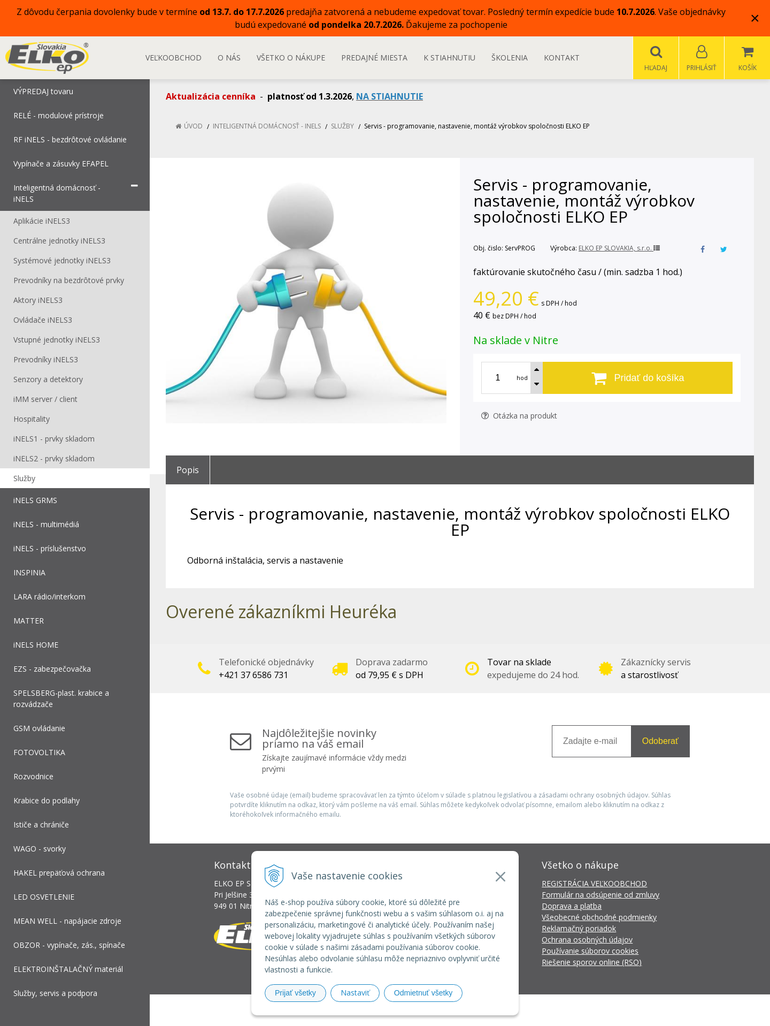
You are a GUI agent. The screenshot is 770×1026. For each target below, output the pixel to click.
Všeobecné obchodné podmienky (599, 918)
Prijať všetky (295, 993)
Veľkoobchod (173, 57)
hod (522, 378)
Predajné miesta (374, 57)
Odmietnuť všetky (423, 993)
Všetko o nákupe (291, 57)
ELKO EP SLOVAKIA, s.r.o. (619, 248)
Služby (342, 126)
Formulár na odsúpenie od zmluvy (600, 895)
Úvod (193, 126)
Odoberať (660, 741)
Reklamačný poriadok (579, 929)
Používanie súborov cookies (590, 951)
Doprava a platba (572, 906)
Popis (187, 470)
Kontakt (562, 57)
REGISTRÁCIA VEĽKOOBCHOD (594, 884)
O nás (229, 57)
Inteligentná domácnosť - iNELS (267, 126)
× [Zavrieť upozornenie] (755, 18)
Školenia (509, 57)
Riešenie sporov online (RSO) (592, 962)
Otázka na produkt (519, 416)
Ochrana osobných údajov (587, 940)
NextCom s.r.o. (577, 1010)
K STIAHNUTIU (449, 57)
